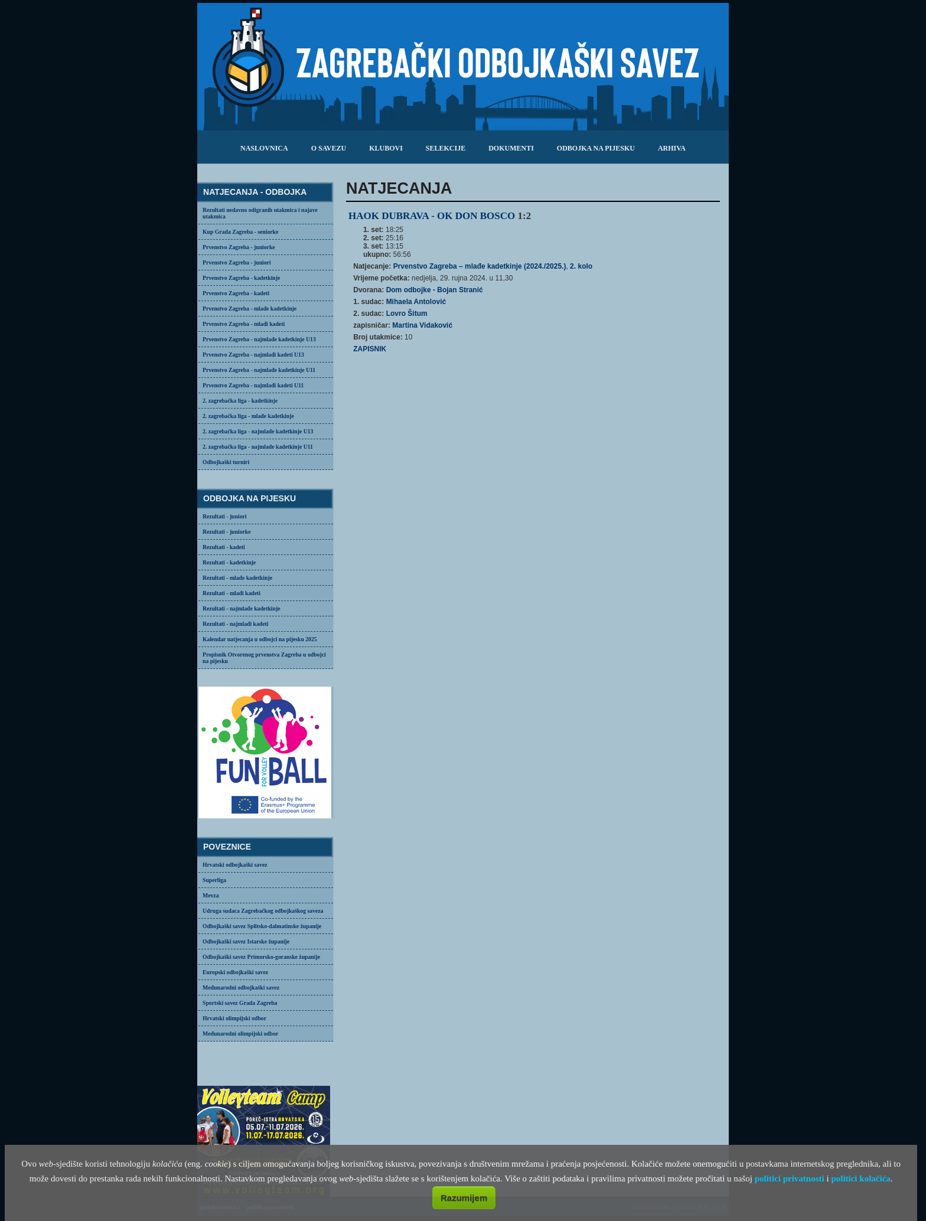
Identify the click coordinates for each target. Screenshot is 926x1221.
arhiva (672, 148)
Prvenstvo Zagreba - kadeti (236, 293)
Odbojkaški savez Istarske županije (246, 941)
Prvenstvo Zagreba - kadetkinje (241, 278)
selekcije (445, 148)
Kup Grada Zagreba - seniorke (240, 231)
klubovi (386, 148)
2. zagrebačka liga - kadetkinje (240, 400)
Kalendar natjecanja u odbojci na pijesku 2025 (260, 639)
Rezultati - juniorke (227, 531)
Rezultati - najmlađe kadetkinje (241, 608)
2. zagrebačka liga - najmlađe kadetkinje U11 (258, 446)
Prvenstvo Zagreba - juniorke (239, 247)
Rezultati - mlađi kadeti (231, 593)
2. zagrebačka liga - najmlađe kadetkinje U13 (258, 431)
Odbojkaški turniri (226, 462)
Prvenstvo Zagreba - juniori (237, 262)
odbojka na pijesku (596, 148)
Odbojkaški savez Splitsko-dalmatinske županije (262, 926)
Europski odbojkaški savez (235, 972)
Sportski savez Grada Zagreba (240, 1003)
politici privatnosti (789, 1178)
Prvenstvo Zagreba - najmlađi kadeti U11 (253, 385)
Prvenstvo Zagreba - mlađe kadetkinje (249, 308)
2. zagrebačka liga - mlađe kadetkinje (248, 416)
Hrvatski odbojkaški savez (235, 864)
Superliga (214, 880)
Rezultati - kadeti (224, 547)
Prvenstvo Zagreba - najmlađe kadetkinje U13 (259, 339)
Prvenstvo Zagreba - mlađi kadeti (244, 324)
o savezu (328, 148)
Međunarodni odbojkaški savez (241, 987)
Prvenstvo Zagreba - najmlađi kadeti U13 (253, 354)
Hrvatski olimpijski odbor (234, 1018)
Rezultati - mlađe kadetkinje (237, 577)
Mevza (211, 895)
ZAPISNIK (369, 349)
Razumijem (464, 1198)
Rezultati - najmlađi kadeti (236, 624)
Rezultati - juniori (225, 516)
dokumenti (511, 148)
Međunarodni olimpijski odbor (240, 1033)
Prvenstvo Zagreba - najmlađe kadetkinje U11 (259, 370)
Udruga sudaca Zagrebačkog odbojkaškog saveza (263, 910)
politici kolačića (860, 1178)
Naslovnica (264, 148)
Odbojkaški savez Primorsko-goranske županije (261, 957)
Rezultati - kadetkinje (229, 562)
